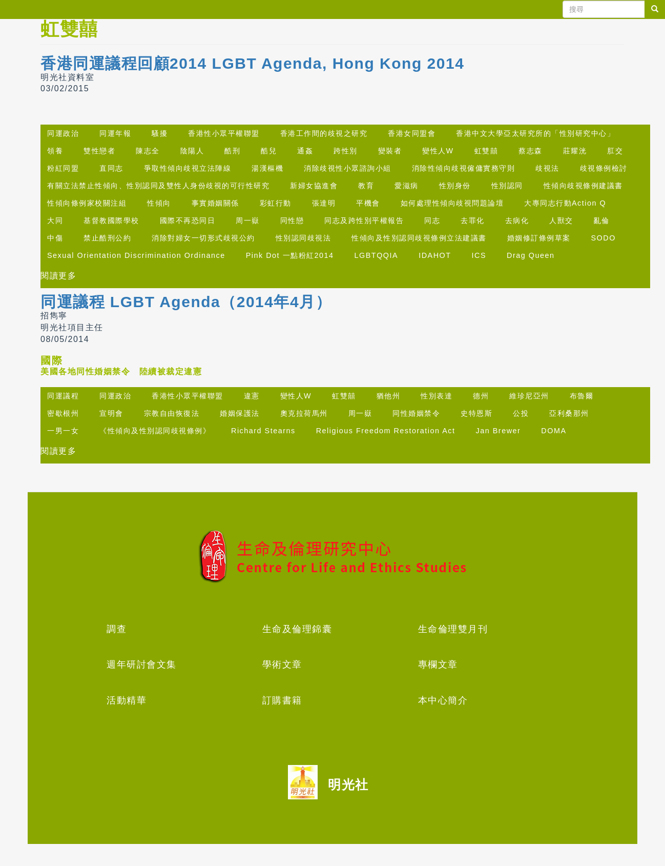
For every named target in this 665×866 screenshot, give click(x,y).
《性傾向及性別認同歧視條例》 (155, 431)
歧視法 (547, 168)
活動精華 (127, 700)
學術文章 (282, 664)
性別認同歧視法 (303, 238)
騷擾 (160, 133)
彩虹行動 (276, 203)
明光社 (348, 784)
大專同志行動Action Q (565, 203)
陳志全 (148, 151)
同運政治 (63, 133)
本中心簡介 (443, 700)
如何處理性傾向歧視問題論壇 (452, 203)
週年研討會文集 (142, 664)
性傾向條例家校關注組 (87, 203)
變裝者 (390, 151)
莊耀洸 (575, 151)
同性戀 (292, 220)
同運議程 (63, 396)
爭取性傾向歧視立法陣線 (188, 168)
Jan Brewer (498, 431)
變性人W (438, 151)
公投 (521, 413)
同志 (432, 220)
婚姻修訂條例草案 (539, 238)
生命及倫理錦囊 (297, 629)
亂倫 (602, 220)
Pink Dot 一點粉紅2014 (290, 255)
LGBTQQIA (377, 255)
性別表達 (436, 396)
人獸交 (561, 220)
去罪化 (473, 220)
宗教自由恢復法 (172, 413)
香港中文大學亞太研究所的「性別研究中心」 (535, 133)
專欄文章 (438, 664)
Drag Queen (530, 255)
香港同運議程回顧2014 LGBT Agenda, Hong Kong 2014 (252, 63)
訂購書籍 (282, 700)
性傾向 (159, 203)
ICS (479, 255)
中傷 (55, 238)
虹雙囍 (486, 151)
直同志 (111, 168)
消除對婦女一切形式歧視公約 (203, 238)
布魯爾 (582, 396)
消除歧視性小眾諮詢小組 (347, 168)
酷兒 (269, 151)
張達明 (324, 203)
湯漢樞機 (267, 168)
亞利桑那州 (569, 413)
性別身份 (455, 186)
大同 (55, 220)
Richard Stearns (263, 431)
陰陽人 (192, 151)
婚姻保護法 (240, 413)
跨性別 (346, 151)
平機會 (368, 203)
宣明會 (111, 413)
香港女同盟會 (411, 133)
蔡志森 (530, 151)
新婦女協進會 (314, 186)
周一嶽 (248, 220)
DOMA (553, 431)
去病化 (517, 220)
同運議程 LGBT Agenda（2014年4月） (185, 301)
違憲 (252, 396)
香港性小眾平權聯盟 (224, 133)
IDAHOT (435, 255)
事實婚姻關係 (215, 203)
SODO (603, 238)
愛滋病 (406, 186)
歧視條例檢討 (604, 168)
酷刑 (232, 151)
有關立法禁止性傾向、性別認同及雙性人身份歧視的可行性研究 (158, 186)
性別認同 (507, 186)
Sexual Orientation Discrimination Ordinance (136, 255)
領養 (55, 151)
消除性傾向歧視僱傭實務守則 (463, 168)
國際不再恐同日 (188, 220)
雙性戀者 (99, 151)
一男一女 (63, 431)
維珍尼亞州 (529, 396)
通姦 (305, 151)
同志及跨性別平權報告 (364, 220)
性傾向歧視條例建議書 (583, 186)
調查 (117, 629)
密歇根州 (63, 413)
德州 (481, 396)
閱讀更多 (58, 275)
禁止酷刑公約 (107, 238)
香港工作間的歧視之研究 (324, 133)
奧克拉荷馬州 (304, 413)
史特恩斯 (476, 413)
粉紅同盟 (63, 168)
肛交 (615, 151)
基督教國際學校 (111, 220)
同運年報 (115, 133)
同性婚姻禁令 (416, 413)
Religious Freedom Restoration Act (385, 431)
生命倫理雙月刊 (453, 629)
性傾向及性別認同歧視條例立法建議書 (419, 238)
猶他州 (389, 396)
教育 (366, 186)
